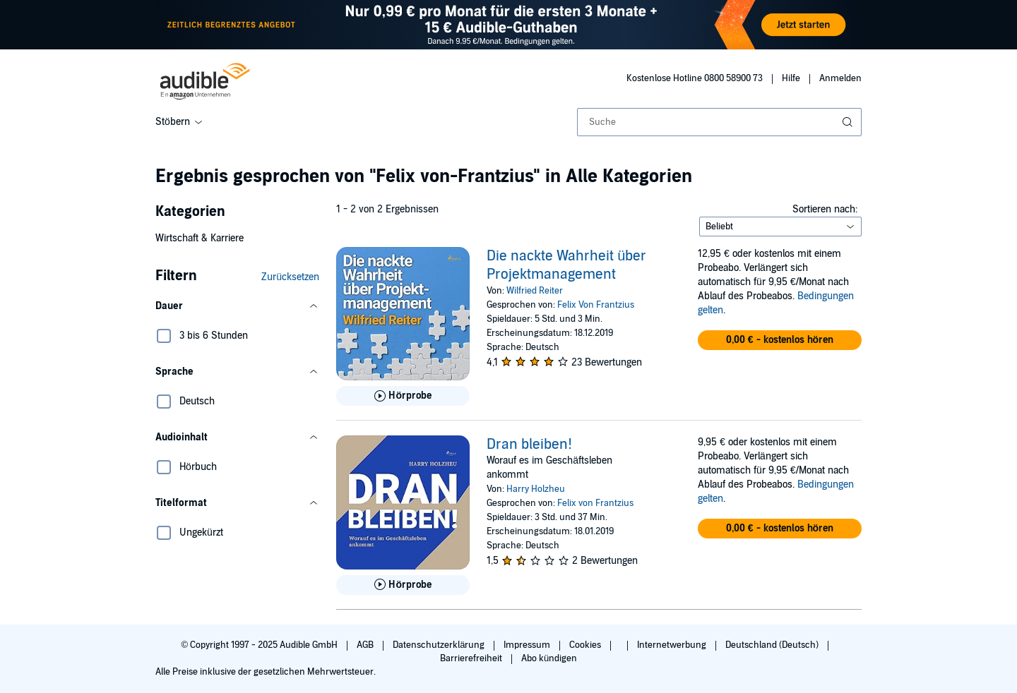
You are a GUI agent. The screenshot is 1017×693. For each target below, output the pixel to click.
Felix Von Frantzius (595, 305)
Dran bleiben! (529, 444)
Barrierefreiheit (472, 658)
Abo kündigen (549, 658)
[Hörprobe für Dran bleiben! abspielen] (403, 585)
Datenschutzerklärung (440, 645)
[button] (237, 306)
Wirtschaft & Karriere (199, 238)
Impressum (528, 645)
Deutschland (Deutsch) (773, 645)
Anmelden (840, 78)
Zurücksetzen (290, 277)
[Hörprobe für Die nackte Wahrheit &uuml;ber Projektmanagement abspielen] (403, 396)
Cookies (586, 645)
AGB (366, 645)
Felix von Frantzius (595, 503)
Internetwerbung (672, 645)
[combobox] (719, 122)
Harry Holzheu (535, 489)
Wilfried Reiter (534, 290)
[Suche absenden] (849, 122)
